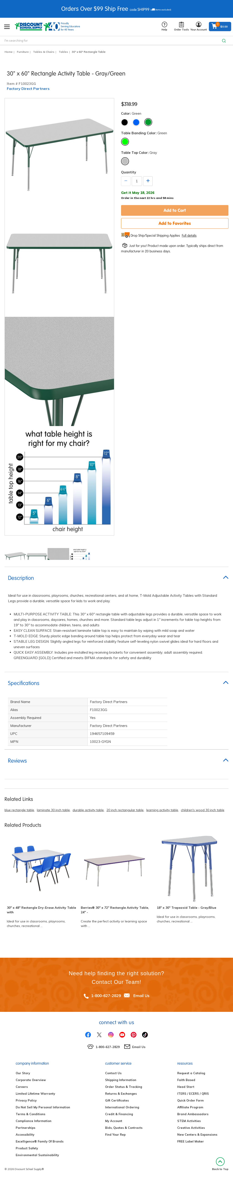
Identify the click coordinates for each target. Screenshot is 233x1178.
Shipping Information (120, 1080)
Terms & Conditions (30, 1114)
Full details (189, 236)
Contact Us (113, 1073)
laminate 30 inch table (53, 810)
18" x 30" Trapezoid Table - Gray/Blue (186, 908)
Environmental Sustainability (37, 1155)
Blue (136, 122)
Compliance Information (33, 1121)
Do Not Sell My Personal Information (43, 1107)
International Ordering (122, 1107)
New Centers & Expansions (197, 1134)
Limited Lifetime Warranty (35, 1093)
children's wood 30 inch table (202, 810)
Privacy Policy (26, 1100)
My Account (113, 1121)
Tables (63, 51)
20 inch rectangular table (125, 810)
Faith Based (186, 1080)
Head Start (185, 1087)
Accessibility (25, 1134)
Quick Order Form (190, 1100)
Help (164, 26)
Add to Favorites (175, 223)
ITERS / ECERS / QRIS (193, 1093)
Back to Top (220, 1164)
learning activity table (162, 810)
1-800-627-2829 (106, 995)
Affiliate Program (190, 1107)
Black (124, 122)
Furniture (23, 51)
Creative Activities (191, 1128)
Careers (22, 1087)
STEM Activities (189, 1121)
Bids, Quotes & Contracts (123, 1128)
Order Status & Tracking (123, 1087)
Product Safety (27, 1148)
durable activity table (88, 810)
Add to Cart (175, 210)
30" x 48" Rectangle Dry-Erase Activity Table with (41, 910)
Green (148, 122)
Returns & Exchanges (121, 1093)
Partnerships (25, 1128)
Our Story (23, 1073)
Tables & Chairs (43, 51)
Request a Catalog (191, 1073)
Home (9, 51)
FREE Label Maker (190, 1141)
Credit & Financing (119, 1114)
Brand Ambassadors (192, 1114)
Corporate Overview (31, 1080)
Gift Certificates (117, 1100)
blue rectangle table (19, 810)
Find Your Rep (115, 1134)
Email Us (141, 995)
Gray (125, 161)
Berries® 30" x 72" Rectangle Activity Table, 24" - (115, 910)
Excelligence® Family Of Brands (39, 1141)
